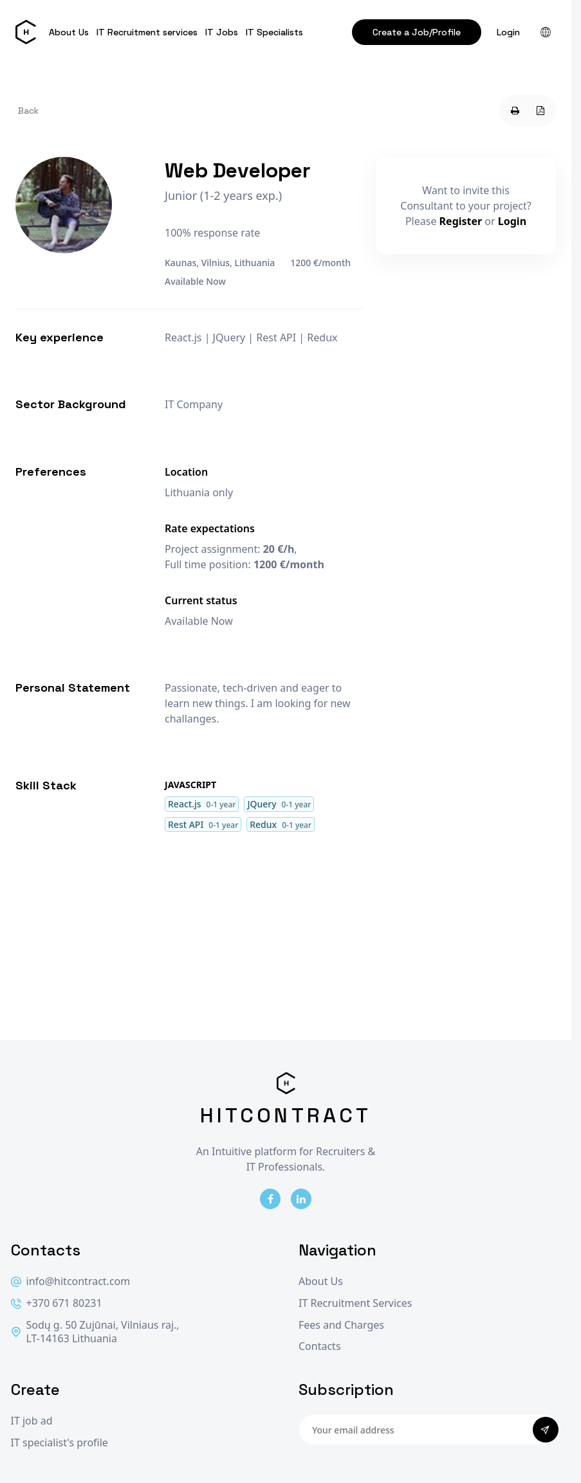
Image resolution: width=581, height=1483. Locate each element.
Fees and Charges (341, 1325)
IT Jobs (221, 32)
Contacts (320, 1346)
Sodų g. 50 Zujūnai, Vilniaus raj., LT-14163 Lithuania (95, 1332)
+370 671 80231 (56, 1303)
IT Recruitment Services (355, 1303)
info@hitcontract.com (71, 1281)
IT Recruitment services (147, 32)
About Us (69, 32)
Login (508, 32)
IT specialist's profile (59, 1443)
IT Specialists (274, 32)
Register (461, 221)
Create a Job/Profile (417, 32)
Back (28, 110)
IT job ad (32, 1421)
